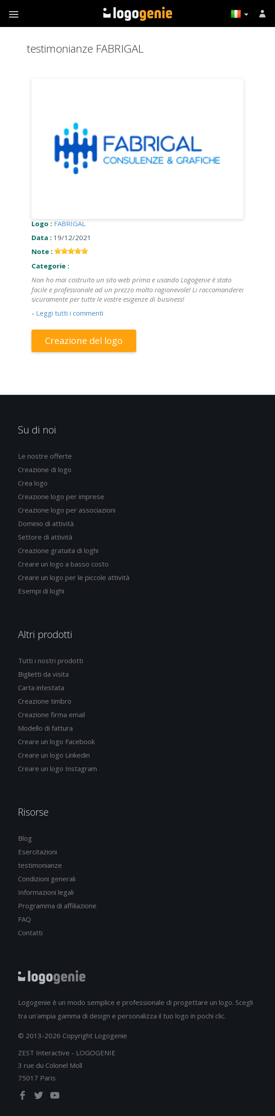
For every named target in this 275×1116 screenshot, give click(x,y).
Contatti (30, 932)
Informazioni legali (46, 892)
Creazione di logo (44, 469)
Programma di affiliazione (57, 905)
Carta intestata (41, 687)
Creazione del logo (84, 341)
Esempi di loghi (41, 590)
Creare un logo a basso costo (63, 563)
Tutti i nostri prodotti (50, 660)
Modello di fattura (45, 727)
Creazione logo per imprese (61, 496)
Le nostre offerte (45, 455)
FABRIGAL (69, 223)
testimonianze (40, 865)
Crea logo (33, 482)
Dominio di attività (46, 523)
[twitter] (39, 1097)
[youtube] (54, 1097)
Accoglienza (137, 14)
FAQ (24, 919)
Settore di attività (45, 536)
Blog (25, 838)
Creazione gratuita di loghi (58, 550)
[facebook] (23, 1097)
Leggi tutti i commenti (69, 312)
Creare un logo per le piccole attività (73, 577)
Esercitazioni (37, 851)
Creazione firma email (51, 714)
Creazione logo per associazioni (66, 509)
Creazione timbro (44, 700)
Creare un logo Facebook (56, 741)
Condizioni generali (46, 878)
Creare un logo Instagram (57, 768)
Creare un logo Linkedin (54, 754)
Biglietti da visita (43, 674)
